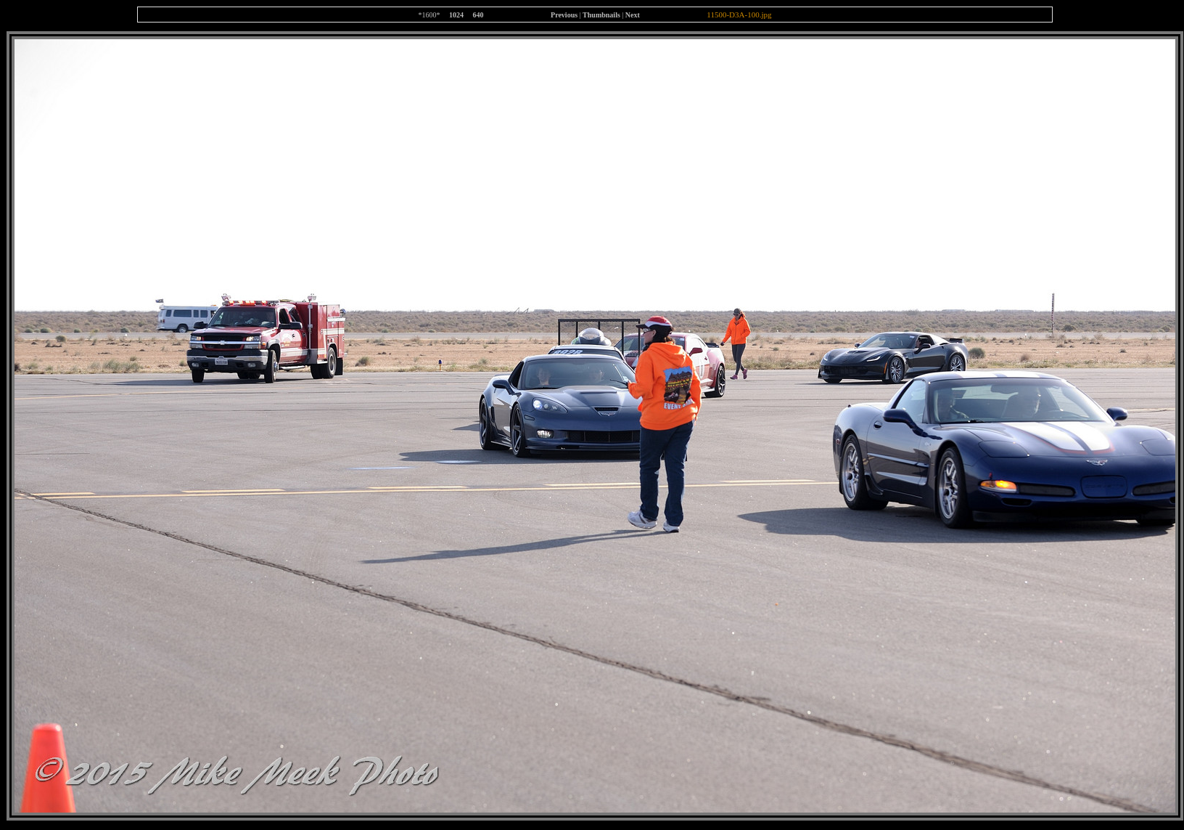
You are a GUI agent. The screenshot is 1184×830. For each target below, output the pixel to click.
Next (632, 15)
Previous (564, 15)
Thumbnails (601, 15)
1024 (456, 15)
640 (478, 15)
